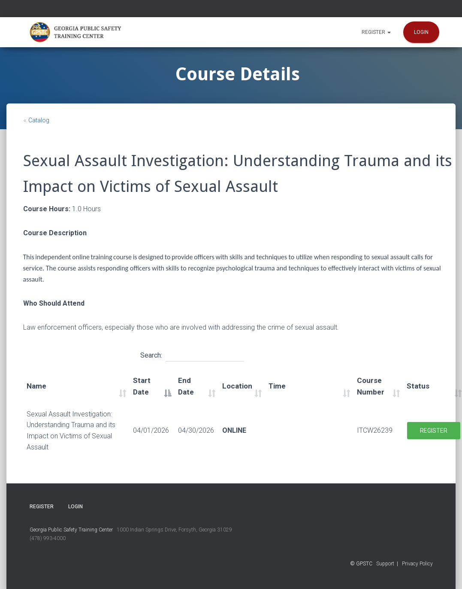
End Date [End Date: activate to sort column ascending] (186, 386)
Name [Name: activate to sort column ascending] (36, 386)
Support (385, 564)
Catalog (38, 120)
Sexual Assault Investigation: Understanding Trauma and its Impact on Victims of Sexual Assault (71, 431)
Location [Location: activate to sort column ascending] (237, 386)
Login (421, 32)
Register (376, 32)
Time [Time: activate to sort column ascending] (277, 386)
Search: (192, 354)
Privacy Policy (417, 564)
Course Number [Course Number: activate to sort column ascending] (370, 386)
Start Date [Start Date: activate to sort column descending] (142, 386)
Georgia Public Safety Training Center (71, 530)
